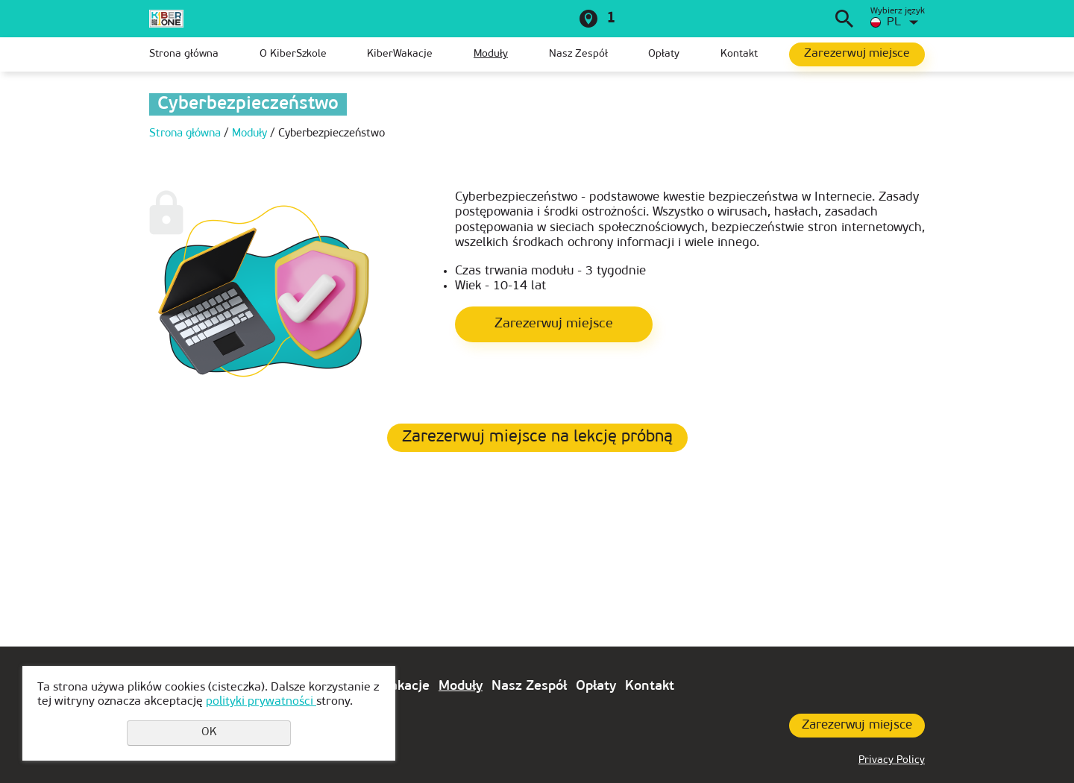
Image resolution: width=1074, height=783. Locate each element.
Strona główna (184, 54)
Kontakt (739, 54)
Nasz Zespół (578, 54)
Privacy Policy (891, 760)
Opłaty (663, 54)
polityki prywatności (261, 702)
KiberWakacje (400, 54)
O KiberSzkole (293, 54)
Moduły (491, 54)
